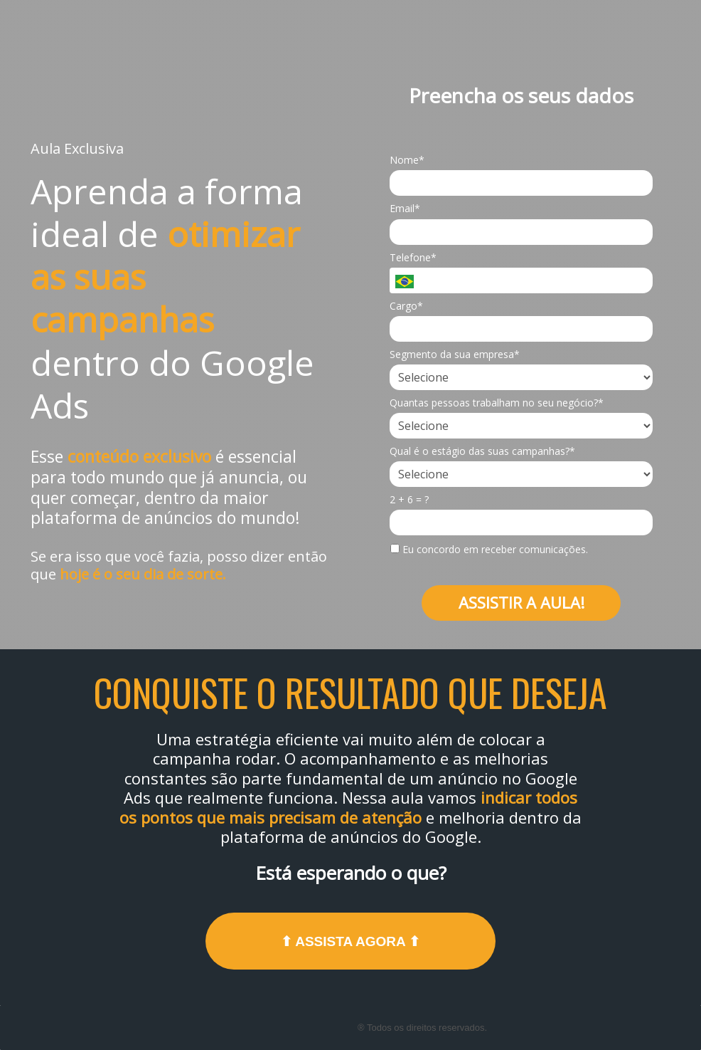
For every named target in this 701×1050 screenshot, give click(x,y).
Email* (405, 208)
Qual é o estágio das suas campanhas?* (482, 451)
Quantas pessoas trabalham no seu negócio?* (497, 403)
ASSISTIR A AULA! (521, 602)
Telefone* (413, 257)
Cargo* (406, 306)
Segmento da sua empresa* (455, 354)
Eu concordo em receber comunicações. (489, 549)
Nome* (407, 160)
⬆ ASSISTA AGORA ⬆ (351, 941)
